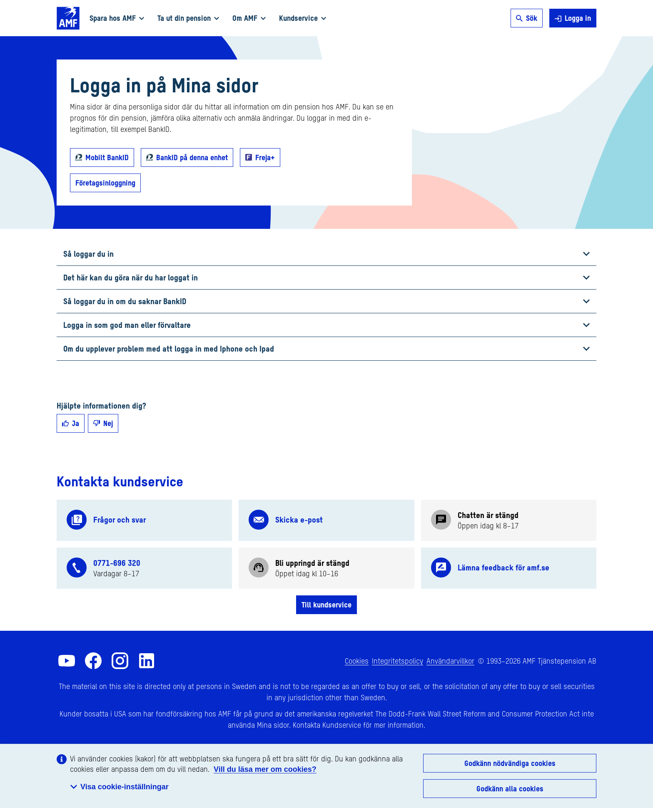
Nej (103, 423)
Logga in (573, 18)
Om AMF (249, 17)
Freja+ (265, 157)
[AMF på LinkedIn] (147, 661)
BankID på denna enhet (192, 157)
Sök (526, 17)
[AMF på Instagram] (120, 661)
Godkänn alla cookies (509, 788)
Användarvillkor (450, 660)
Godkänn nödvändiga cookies (510, 763)
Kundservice (302, 17)
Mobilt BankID (107, 157)
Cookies (357, 660)
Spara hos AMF (117, 17)
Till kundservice (326, 604)
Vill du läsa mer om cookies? (265, 769)
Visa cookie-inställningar (119, 787)
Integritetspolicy (397, 660)
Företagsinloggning (105, 182)
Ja (70, 423)
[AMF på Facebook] (93, 661)
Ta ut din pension (188, 17)
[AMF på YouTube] (67, 661)
